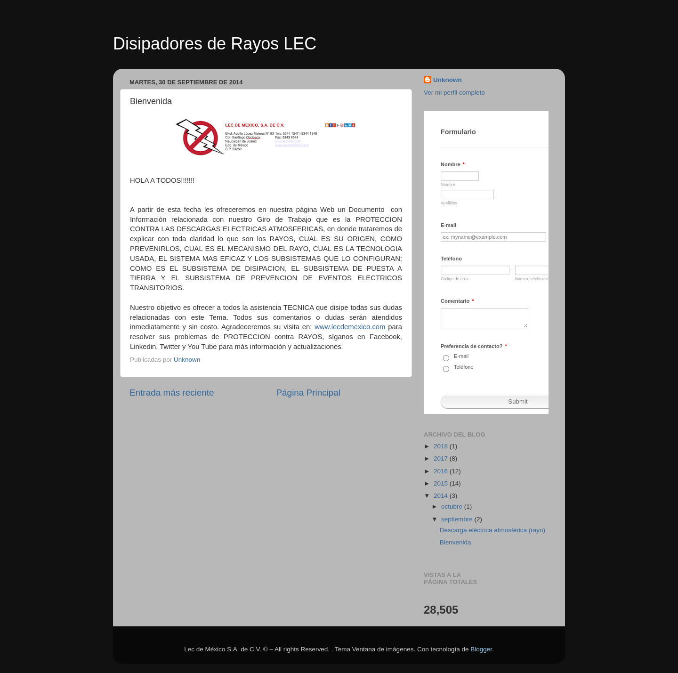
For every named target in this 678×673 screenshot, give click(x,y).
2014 (442, 495)
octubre (452, 506)
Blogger (481, 649)
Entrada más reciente (171, 392)
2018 (442, 446)
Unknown (447, 79)
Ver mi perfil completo (454, 92)
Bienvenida (455, 542)
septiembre (458, 519)
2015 (442, 483)
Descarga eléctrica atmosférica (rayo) (492, 530)
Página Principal (308, 392)
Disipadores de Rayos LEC (214, 43)
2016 (442, 471)
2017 (442, 458)
